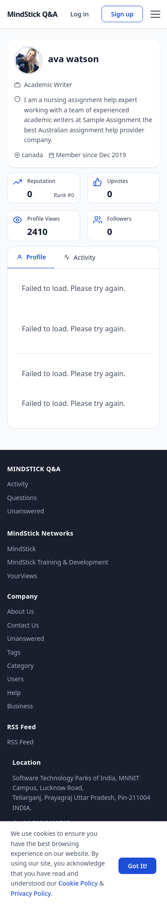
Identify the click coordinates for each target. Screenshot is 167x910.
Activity (17, 484)
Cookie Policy (78, 883)
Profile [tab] (31, 257)
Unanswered (25, 511)
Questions (22, 497)
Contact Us (23, 625)
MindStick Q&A (32, 14)
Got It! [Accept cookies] (137, 866)
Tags (13, 652)
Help (14, 692)
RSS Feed (20, 742)
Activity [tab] (79, 257)
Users (15, 679)
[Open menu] (155, 14)
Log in (79, 14)
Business (20, 706)
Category (20, 665)
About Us (20, 611)
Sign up (122, 14)
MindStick (21, 548)
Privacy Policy (31, 893)
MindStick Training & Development (57, 562)
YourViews (22, 576)
